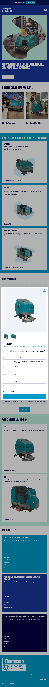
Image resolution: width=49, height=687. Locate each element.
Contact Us (24, 396)
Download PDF (9, 392)
